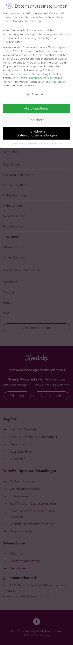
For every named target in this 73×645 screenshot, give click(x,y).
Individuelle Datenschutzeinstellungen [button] (36, 130)
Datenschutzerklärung (43, 74)
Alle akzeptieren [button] (36, 105)
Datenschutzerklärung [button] (38, 140)
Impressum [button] (56, 140)
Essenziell (35, 91)
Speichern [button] (36, 116)
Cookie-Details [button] (18, 140)
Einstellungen (57, 78)
